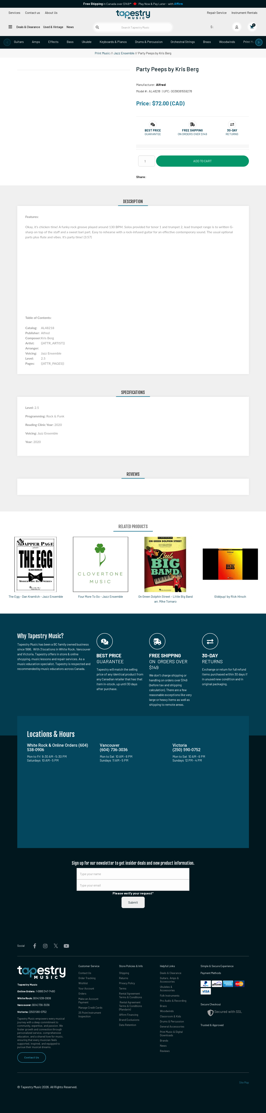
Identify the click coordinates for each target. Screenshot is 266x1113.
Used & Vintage (53, 27)
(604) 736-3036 (33, 1005)
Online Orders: (26, 991)
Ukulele (86, 42)
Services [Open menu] (14, 12)
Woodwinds (227, 42)
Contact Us (31, 1057)
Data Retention (127, 1025)
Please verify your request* (133, 893)
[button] (153, 130)
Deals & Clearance (28, 27)
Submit (133, 902)
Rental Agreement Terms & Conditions (130, 995)
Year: (29, 442)
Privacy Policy (127, 983)
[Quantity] (146, 160)
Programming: (35, 416)
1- (36, 991)
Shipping (124, 973)
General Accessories (172, 1026)
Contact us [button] (32, 12)
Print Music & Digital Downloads (171, 1033)
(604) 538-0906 (34, 998)
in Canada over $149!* (107, 3)
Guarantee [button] (153, 134)
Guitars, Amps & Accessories (169, 979)
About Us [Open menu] (51, 12)
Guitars (19, 42)
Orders (82, 993)
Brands (164, 1040)
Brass (207, 42)
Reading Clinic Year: (39, 425)
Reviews (165, 1051)
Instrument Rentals (244, 12)
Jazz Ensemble (124, 53)
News (70, 27)
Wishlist (83, 983)
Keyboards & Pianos (113, 42)
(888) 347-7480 (46, 991)
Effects (53, 42)
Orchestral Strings (183, 42)
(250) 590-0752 (32, 1011)
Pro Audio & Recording (173, 1000)
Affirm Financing (128, 1014)
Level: (30, 407)
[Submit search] (97, 27)
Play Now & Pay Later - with (161, 3)
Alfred (161, 84)
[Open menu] (10, 26)
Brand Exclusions (129, 1020)
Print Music (250, 42)
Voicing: (31, 433)
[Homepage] (133, 15)
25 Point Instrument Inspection (89, 1014)
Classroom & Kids (170, 1016)
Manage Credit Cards (90, 1007)
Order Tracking (87, 978)
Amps (36, 42)
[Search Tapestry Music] (133, 27)
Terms (122, 988)
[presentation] (7, 42)
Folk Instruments (169, 995)
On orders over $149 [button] (192, 134)
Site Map (244, 1082)
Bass (70, 42)
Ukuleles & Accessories (167, 988)
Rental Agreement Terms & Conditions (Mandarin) (130, 1006)
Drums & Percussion (149, 42)
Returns (123, 978)
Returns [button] (232, 134)
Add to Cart (202, 161)
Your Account (86, 988)
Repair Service (217, 12)
